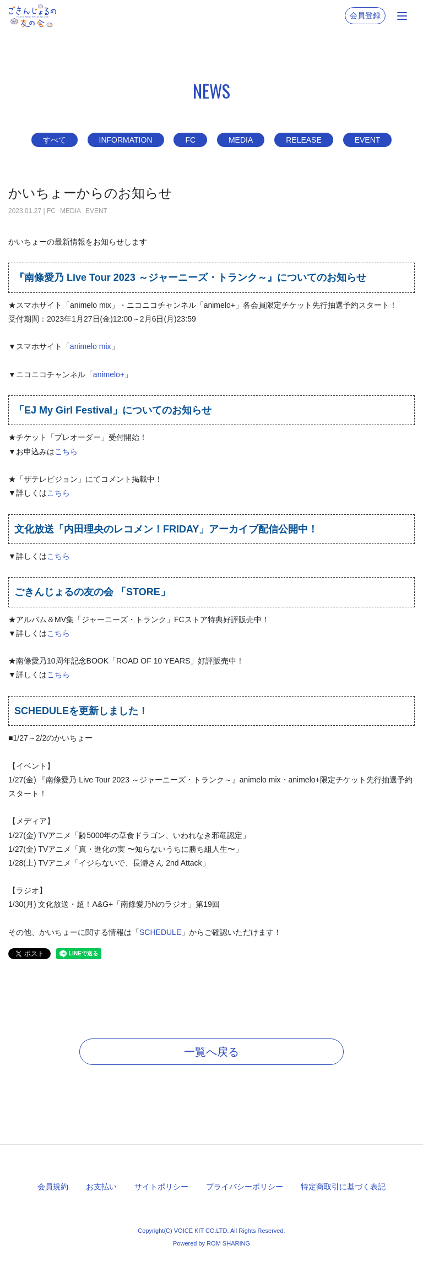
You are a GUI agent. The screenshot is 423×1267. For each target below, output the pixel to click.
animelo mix (90, 346)
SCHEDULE (160, 932)
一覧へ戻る (211, 1052)
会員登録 (365, 15)
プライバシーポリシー (244, 1186)
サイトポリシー (161, 1186)
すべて (54, 139)
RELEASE (304, 139)
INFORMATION (126, 139)
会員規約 (52, 1186)
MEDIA (241, 139)
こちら (66, 451)
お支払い (101, 1186)
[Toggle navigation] (402, 16)
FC (190, 139)
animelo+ (108, 374)
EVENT (368, 139)
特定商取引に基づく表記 (343, 1186)
